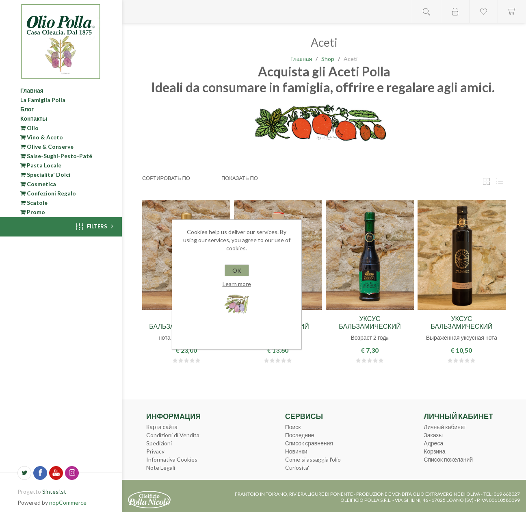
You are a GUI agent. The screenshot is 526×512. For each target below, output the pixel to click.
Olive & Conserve (47, 146)
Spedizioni (159, 443)
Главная (31, 90)
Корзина (434, 451)
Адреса (433, 443)
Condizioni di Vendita (172, 435)
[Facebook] (40, 473)
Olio (29, 127)
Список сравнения (309, 443)
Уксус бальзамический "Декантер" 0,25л (369, 326)
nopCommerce (68, 502)
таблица (486, 181)
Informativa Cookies (171, 459)
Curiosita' (297, 467)
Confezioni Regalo (48, 193)
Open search (426, 11)
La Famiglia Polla (42, 99)
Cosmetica (38, 183)
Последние (299, 435)
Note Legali (160, 467)
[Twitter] (24, 473)
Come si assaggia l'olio (313, 459)
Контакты (33, 118)
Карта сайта (161, 426)
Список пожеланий (448, 459)
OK (236, 270)
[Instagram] (72, 473)
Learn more (237, 283)
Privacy (155, 451)
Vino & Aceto (41, 137)
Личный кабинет (445, 426)
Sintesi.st (54, 491)
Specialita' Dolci (45, 174)
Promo (32, 211)
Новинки (296, 451)
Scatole (34, 202)
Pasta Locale (40, 165)
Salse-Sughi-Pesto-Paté (56, 155)
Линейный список (500, 181)
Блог (27, 109)
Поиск (293, 426)
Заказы (433, 435)
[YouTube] (56, 473)
